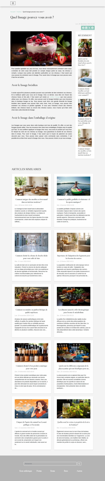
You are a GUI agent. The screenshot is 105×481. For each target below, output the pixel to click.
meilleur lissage (55, 97)
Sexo (66, 471)
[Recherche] (50, 463)
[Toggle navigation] (12, 3)
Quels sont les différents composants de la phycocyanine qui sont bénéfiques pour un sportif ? (73, 368)
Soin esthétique (25, 471)
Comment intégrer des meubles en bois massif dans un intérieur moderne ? (84, 152)
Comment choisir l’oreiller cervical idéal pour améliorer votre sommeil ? (84, 92)
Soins (52, 471)
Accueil (12, 12)
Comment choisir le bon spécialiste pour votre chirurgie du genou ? (84, 122)
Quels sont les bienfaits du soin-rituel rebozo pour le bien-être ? (85, 62)
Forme (39, 471)
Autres (19, 12)
